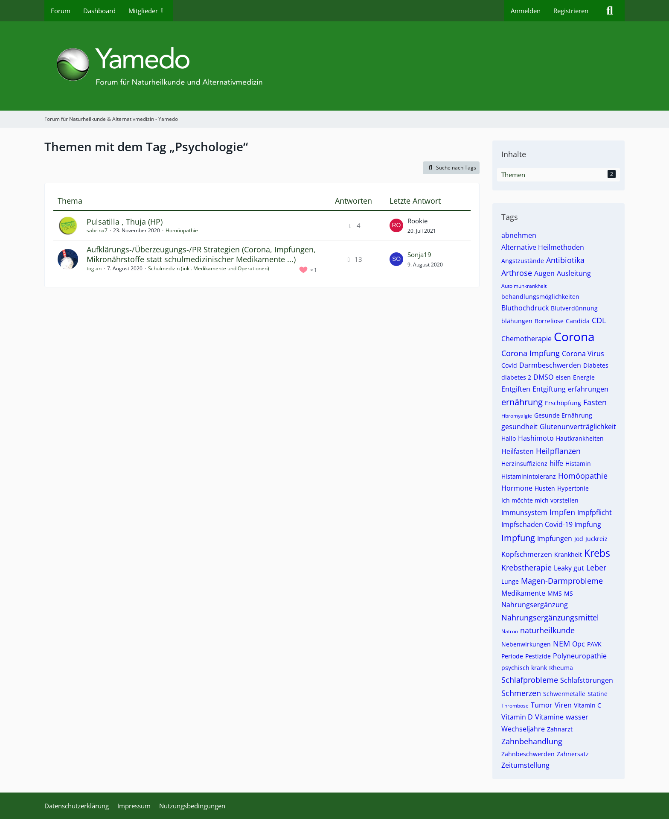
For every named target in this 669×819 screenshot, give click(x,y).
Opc (578, 644)
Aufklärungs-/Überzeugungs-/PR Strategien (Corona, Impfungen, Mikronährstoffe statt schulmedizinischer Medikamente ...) (201, 254)
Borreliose (549, 321)
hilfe (556, 463)
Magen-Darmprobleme (562, 581)
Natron (509, 631)
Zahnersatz (573, 754)
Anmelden (526, 10)
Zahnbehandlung (531, 741)
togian (94, 268)
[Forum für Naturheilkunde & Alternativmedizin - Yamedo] (334, 66)
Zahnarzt (560, 729)
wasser (577, 717)
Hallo (508, 438)
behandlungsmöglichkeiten (540, 296)
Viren (563, 705)
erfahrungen (588, 389)
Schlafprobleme (529, 680)
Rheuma (561, 668)
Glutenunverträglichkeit (578, 426)
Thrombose (515, 705)
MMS (554, 593)
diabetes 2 (516, 377)
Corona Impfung (530, 353)
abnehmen (518, 235)
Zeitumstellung (525, 765)
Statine (598, 694)
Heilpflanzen (558, 451)
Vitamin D (517, 717)
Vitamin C (587, 705)
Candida (578, 321)
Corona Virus (583, 353)
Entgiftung (549, 389)
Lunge (510, 581)
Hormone (516, 488)
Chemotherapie (526, 338)
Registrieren (570, 10)
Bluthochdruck (525, 308)
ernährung (522, 402)
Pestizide (538, 656)
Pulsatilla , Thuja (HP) (125, 221)
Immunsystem (524, 512)
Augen (544, 273)
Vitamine (549, 717)
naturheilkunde (547, 630)
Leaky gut (569, 568)
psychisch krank (524, 668)
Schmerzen (521, 693)
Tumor (542, 705)
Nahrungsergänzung (534, 604)
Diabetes (595, 365)
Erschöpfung (563, 403)
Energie (584, 377)
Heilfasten (517, 451)
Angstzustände (522, 261)
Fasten (595, 402)
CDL (599, 320)
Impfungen (554, 538)
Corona (574, 336)
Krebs (597, 553)
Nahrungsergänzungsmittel (550, 617)
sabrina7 (97, 230)
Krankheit (568, 554)
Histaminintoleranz (528, 476)
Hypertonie (573, 488)
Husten (545, 488)
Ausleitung (574, 273)
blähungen (516, 321)
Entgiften (515, 389)
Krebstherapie (526, 567)
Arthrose (516, 273)
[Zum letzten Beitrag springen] (396, 225)
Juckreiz (596, 539)
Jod (578, 539)
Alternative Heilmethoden (542, 247)
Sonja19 (419, 254)
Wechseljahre (523, 729)
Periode (512, 656)
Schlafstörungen (586, 680)
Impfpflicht (594, 512)
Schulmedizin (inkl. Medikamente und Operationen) (208, 268)
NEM (561, 643)
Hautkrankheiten (580, 438)
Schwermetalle (564, 694)
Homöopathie (182, 230)
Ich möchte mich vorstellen (540, 500)
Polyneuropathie (580, 656)
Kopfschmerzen (526, 554)
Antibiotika (565, 260)
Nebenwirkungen (526, 644)
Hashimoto (536, 438)
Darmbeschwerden (550, 365)
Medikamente (523, 593)
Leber (596, 567)
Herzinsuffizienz (524, 463)
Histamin (578, 463)
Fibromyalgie (516, 415)
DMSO (543, 377)
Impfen (562, 512)
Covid (509, 365)
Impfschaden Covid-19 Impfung (551, 524)
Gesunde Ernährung (563, 415)
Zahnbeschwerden (528, 754)
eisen (563, 377)
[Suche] (610, 10)
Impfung (518, 538)
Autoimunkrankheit (524, 286)
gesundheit (519, 426)
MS (568, 593)
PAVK (594, 644)
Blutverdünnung (574, 308)
